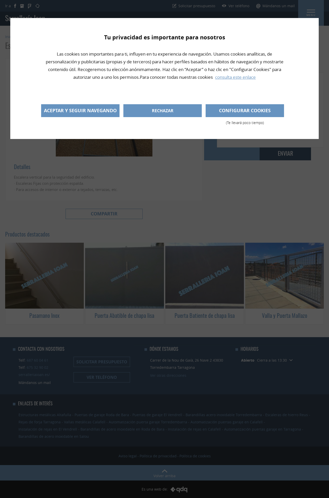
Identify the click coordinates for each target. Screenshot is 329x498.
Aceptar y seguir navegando (80, 110)
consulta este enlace (235, 77)
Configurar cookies (245, 112)
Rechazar (162, 110)
